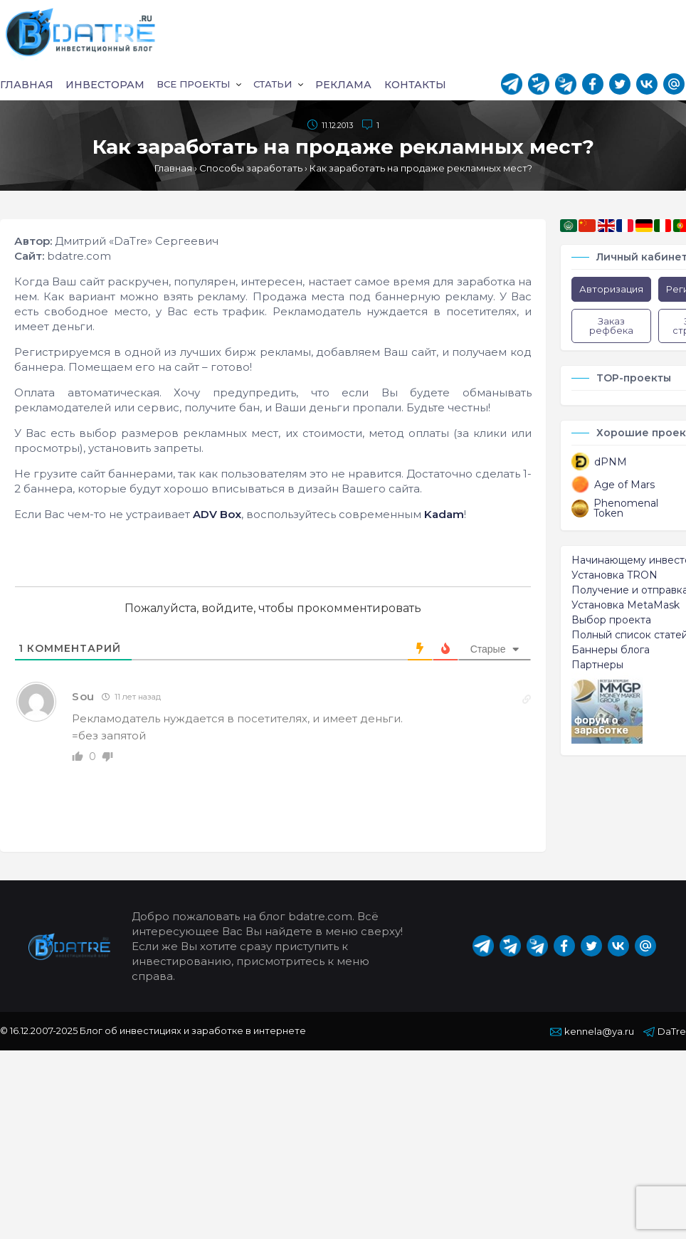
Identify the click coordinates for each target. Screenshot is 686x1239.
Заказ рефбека (611, 327)
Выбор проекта (611, 621)
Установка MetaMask (625, 606)
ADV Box (217, 515)
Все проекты (192, 85)
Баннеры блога (610, 651)
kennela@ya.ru (592, 1033)
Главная (27, 85)
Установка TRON (614, 576)
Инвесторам (103, 85)
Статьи (275, 85)
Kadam (444, 515)
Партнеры (597, 666)
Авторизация (611, 290)
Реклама (345, 85)
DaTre (664, 1033)
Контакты (414, 85)
